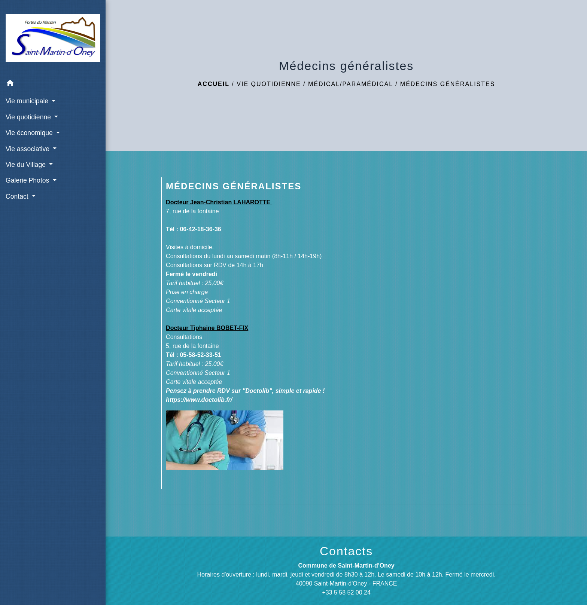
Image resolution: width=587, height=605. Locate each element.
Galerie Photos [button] (28, 180)
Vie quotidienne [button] (29, 117)
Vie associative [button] (28, 149)
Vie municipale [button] (28, 101)
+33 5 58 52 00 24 (346, 592)
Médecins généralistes (447, 84)
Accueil (213, 84)
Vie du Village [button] (27, 164)
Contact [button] (18, 196)
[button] (53, 84)
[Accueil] (53, 37)
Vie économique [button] (30, 133)
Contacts (346, 551)
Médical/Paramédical (350, 84)
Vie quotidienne (269, 84)
